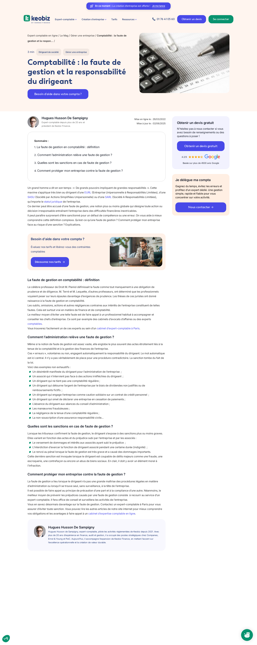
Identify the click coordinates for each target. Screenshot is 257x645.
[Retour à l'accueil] (37, 19)
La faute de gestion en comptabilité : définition (66, 147)
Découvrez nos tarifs (48, 261)
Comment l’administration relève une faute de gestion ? (73, 155)
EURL (87, 192)
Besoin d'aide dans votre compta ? (58, 94)
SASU (31, 197)
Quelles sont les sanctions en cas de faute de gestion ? (72, 162)
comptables (35, 323)
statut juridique (53, 201)
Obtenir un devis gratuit (200, 146)
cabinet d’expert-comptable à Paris (118, 328)
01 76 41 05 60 (166, 19)
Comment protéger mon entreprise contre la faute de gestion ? (78, 170)
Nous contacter (199, 207)
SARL (108, 197)
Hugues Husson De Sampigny (65, 118)
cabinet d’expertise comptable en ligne (111, 513)
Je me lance (158, 6)
